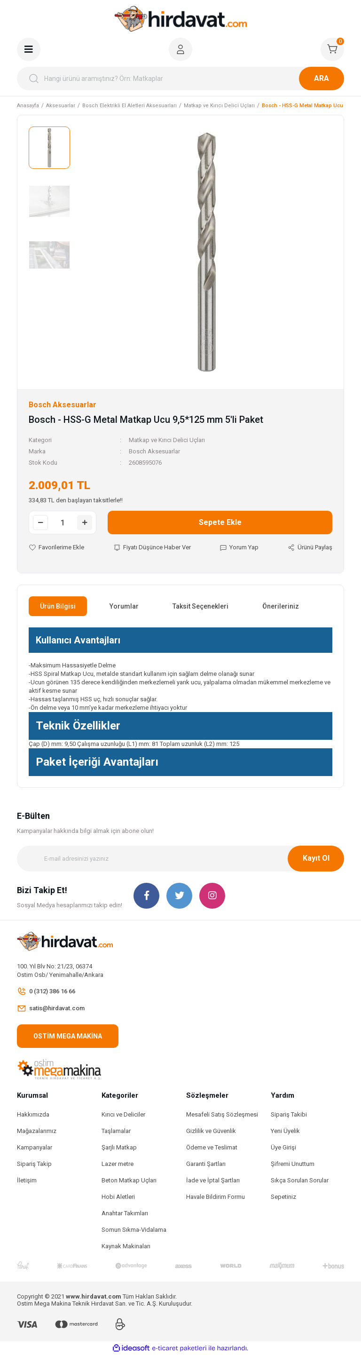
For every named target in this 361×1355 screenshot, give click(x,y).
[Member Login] (180, 49)
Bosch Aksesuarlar (154, 451)
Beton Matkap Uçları (129, 1180)
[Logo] (180, 19)
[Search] (180, 78)
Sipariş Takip (34, 1163)
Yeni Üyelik (285, 1130)
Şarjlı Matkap (119, 1147)
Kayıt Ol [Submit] (316, 858)
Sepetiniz (283, 1196)
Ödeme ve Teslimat (211, 1147)
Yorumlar (124, 606)
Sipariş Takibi (289, 1114)
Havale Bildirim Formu (215, 1196)
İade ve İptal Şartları (213, 1180)
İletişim (27, 1180)
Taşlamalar (116, 1130)
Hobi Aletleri (118, 1196)
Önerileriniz (280, 606)
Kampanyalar (34, 1147)
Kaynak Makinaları (126, 1246)
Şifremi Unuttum (292, 1163)
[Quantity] (62, 522)
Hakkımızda (33, 1114)
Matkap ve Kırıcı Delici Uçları (167, 440)
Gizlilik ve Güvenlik (211, 1130)
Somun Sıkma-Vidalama (134, 1229)
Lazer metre (117, 1163)
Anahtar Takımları (125, 1213)
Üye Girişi (283, 1147)
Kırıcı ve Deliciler (123, 1114)
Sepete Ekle (220, 522)
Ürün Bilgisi (58, 606)
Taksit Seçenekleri (200, 606)
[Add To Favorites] (56, 547)
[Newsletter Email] (180, 859)
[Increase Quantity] (84, 522)
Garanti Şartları (206, 1163)
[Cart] (332, 49)
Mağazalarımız (36, 1130)
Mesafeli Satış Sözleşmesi (222, 1114)
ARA (321, 78)
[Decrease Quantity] (40, 522)
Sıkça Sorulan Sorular (300, 1180)
